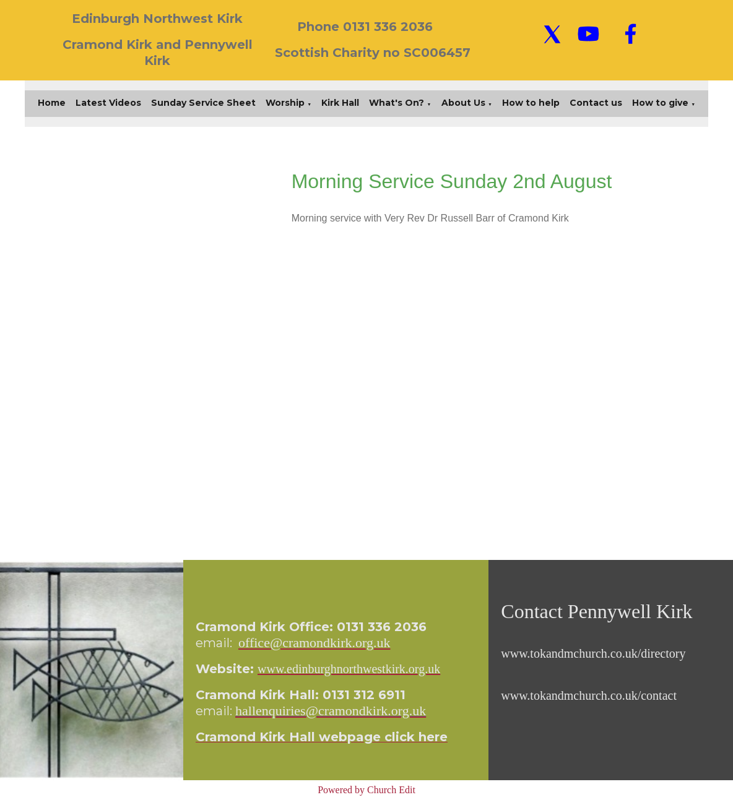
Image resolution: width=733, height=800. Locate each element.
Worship (285, 102)
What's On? (396, 102)
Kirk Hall (340, 102)
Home (52, 102)
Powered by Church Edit (366, 790)
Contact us (596, 102)
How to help (531, 102)
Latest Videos (108, 102)
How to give (660, 102)
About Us (463, 102)
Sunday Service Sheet (203, 102)
